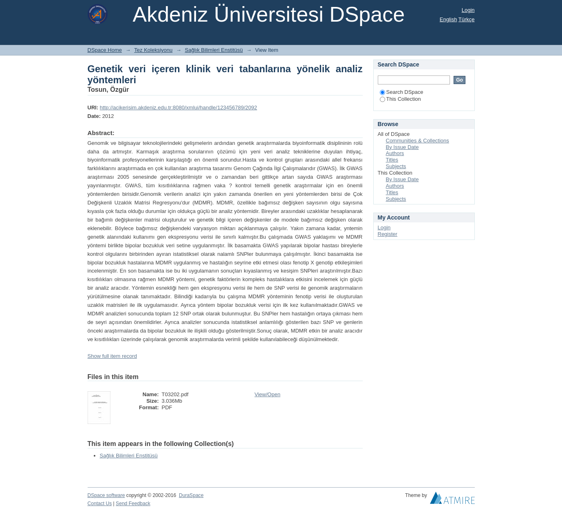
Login (468, 10)
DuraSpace (191, 495)
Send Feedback (133, 503)
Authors (395, 153)
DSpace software (106, 495)
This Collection (400, 99)
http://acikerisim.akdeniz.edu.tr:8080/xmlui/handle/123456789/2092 (178, 107)
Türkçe (466, 19)
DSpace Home (105, 50)
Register (387, 234)
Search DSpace (401, 92)
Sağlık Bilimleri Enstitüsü (214, 50)
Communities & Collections (417, 141)
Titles (392, 160)
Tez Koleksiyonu (153, 50)
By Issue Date (402, 147)
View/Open (267, 394)
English (448, 19)
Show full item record (112, 356)
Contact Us (100, 503)
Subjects (396, 166)
